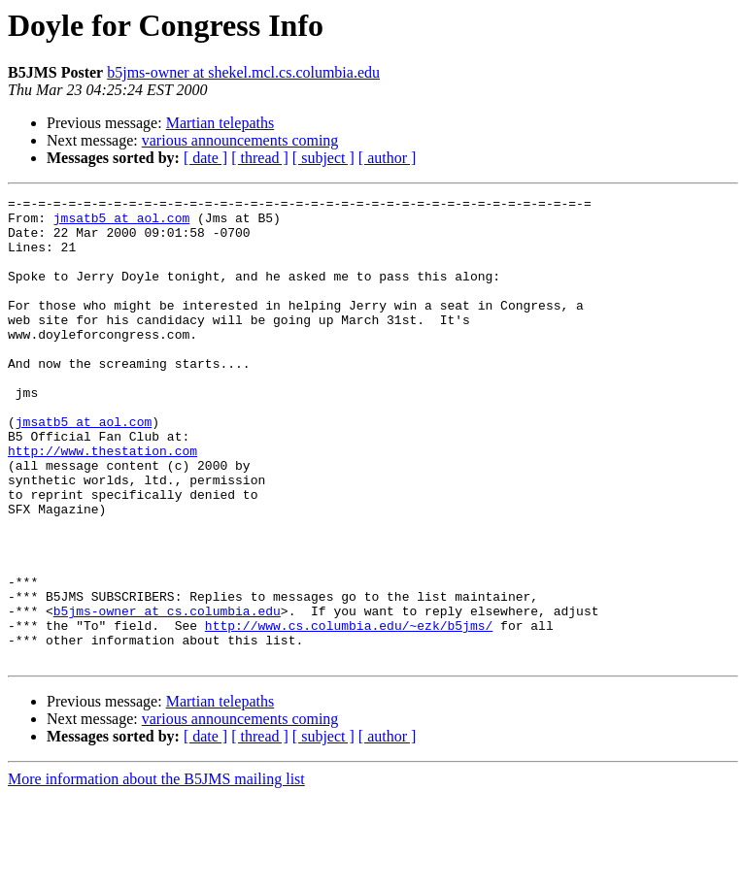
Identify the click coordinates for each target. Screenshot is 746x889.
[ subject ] (323, 157)
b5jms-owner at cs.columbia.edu (167, 695)
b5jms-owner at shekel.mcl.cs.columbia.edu (243, 72)
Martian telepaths (220, 123)
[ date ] (205, 157)
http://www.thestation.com (102, 502)
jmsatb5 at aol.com (121, 223)
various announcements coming (240, 140)
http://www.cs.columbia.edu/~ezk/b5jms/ (348, 712)
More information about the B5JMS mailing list (156, 872)
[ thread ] (259, 157)
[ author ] (387, 157)
